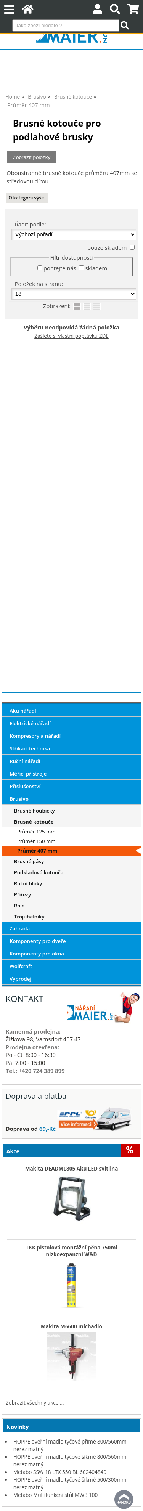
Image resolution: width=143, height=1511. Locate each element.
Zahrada (20, 928)
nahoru (123, 1499)
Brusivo (19, 798)
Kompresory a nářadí (35, 735)
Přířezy (22, 894)
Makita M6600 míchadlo (71, 1326)
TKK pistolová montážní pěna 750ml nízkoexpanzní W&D (71, 1251)
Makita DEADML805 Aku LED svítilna (71, 1168)
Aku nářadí (23, 710)
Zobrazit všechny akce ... (35, 1402)
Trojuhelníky (29, 916)
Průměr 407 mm (37, 850)
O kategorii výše (26, 197)
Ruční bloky (28, 883)
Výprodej (20, 978)
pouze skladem (107, 247)
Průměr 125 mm (36, 831)
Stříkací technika (30, 748)
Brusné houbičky (34, 810)
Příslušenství (25, 786)
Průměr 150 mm (36, 841)
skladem (96, 268)
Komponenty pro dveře (38, 941)
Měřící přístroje (28, 773)
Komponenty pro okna (37, 953)
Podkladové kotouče (38, 872)
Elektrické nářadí (30, 723)
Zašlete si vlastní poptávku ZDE (71, 335)
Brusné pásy (29, 861)
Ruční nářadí (25, 761)
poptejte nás (59, 268)
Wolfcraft (21, 966)
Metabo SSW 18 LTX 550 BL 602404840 (59, 1472)
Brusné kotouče (34, 821)
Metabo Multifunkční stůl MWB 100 (55, 1494)
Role (19, 905)
